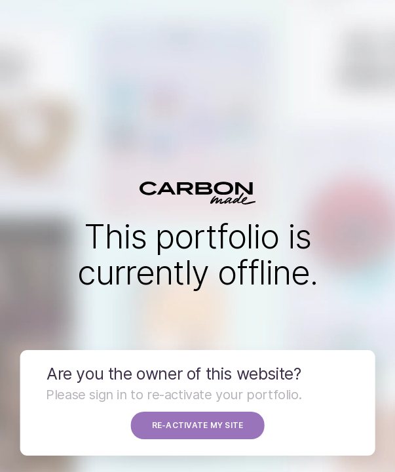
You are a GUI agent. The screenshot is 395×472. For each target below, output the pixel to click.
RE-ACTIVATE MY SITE (198, 425)
